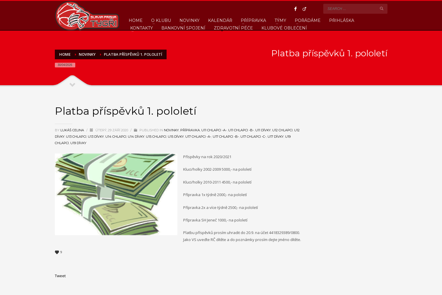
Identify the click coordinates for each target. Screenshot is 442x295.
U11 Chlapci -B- (241, 130)
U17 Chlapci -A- (198, 137)
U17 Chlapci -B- (226, 137)
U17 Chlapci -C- (253, 137)
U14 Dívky (136, 137)
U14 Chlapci (115, 137)
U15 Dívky (176, 137)
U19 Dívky (78, 143)
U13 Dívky (96, 137)
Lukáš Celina (72, 130)
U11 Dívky (263, 130)
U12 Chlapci (282, 130)
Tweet (60, 275)
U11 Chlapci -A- (214, 130)
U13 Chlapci (76, 137)
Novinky (171, 130)
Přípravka (190, 130)
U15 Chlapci (156, 137)
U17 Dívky (276, 137)
